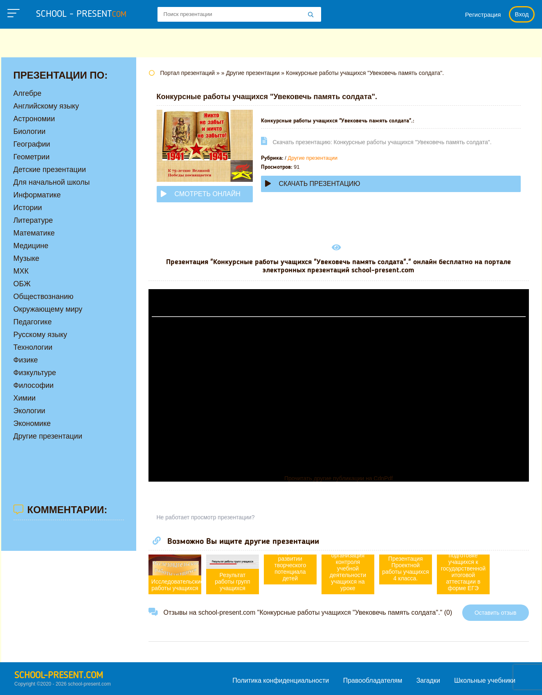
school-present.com (58, 676)
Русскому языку (40, 335)
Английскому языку (46, 106)
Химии (24, 398)
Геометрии (31, 157)
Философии (33, 385)
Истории (27, 208)
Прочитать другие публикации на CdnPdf (338, 478)
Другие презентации (312, 158)
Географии (31, 144)
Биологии (29, 131)
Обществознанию (43, 296)
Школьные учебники (484, 680)
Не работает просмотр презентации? (206, 517)
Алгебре (27, 93)
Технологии (33, 347)
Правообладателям (373, 680)
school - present (81, 14)
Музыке (26, 258)
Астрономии (34, 119)
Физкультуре (34, 373)
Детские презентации (49, 169)
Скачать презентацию (312, 183)
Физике (25, 360)
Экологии (29, 411)
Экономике (32, 423)
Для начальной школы (51, 182)
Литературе (33, 220)
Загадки (428, 680)
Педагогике (32, 322)
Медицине (31, 246)
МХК (21, 271)
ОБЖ (22, 284)
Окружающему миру (48, 309)
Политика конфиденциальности (280, 680)
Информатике (37, 195)
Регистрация (483, 14)
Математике (34, 233)
